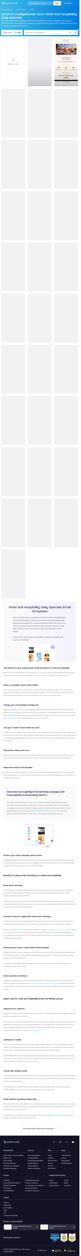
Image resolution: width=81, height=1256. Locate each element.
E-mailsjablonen (6, 9)
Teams (50, 1163)
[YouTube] (73, 1142)
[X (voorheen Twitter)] (66, 1142)
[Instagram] (60, 1142)
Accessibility (7, 1208)
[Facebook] (54, 1142)
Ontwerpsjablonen (34, 1155)
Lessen (63, 1158)
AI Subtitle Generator (32, 1180)
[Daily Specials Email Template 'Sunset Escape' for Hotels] (66, 164)
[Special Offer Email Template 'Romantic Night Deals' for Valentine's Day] (40, 471)
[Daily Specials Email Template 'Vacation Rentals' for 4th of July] (40, 113)
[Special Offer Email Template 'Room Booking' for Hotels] (13, 523)
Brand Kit (13, 718)
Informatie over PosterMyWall (13, 1155)
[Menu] (76, 3)
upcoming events (53, 930)
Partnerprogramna (9, 1163)
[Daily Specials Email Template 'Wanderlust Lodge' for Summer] (13, 574)
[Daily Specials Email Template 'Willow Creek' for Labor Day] (66, 318)
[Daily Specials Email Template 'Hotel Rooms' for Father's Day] (66, 471)
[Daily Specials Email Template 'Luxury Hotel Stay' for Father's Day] (66, 215)
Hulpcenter (7, 1205)
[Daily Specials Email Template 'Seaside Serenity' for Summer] (13, 164)
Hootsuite (67, 1185)
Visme (66, 1180)
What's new (7, 1158)
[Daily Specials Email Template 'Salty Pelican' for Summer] (66, 420)
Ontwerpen (7, 32)
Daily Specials (21, 9)
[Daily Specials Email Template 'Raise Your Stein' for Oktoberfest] (66, 369)
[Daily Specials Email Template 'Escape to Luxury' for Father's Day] (40, 318)
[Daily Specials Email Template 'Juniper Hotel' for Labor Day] (40, 215)
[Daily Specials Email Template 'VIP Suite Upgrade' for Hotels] (40, 369)
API (4, 1213)
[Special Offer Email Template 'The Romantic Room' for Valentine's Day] (66, 113)
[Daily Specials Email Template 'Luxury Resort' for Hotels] (40, 420)
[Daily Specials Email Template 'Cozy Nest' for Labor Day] (40, 164)
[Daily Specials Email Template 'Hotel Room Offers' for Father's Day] (13, 267)
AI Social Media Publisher (11, 1183)
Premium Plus (52, 1161)
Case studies (7, 1161)
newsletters (20, 930)
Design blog (65, 1161)
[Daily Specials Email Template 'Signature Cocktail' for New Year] (13, 369)
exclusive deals (66, 930)
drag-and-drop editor (34, 1030)
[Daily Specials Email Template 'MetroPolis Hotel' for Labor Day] (40, 267)
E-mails (18, 32)
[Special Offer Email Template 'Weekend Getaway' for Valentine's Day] (66, 267)
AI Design (6, 1180)
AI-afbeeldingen (8, 1191)
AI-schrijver (7, 1188)
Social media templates (35, 1161)
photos (47, 675)
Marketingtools (33, 1166)
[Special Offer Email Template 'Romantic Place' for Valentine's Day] (40, 523)
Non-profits (52, 1168)
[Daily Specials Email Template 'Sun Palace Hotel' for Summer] (13, 113)
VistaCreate (53, 1183)
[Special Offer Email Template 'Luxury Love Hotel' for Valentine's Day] (13, 471)
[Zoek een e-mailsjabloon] (47, 32)
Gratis (50, 1155)
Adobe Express (54, 1185)
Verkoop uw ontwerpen (11, 1166)
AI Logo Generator (31, 1188)
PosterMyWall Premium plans (46, 811)
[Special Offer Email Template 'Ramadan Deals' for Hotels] (40, 62)
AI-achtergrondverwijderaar (34, 1185)
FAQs (5, 1210)
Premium (51, 1158)
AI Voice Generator (31, 1183)
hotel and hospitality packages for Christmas (44, 983)
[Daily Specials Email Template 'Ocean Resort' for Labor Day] (13, 215)
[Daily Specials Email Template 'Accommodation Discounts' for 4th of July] (13, 420)
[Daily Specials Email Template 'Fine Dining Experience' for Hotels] (66, 62)
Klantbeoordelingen (10, 1168)
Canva (51, 1180)
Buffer (66, 1183)
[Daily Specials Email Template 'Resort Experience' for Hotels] (66, 523)
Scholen (50, 1166)
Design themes (33, 1163)
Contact (6, 1202)
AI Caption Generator (32, 1191)
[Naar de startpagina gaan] (9, 3)
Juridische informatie (10, 1215)
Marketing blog (66, 1163)
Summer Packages (58, 1115)
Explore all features (34, 1168)
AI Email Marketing (9, 1185)
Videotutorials (66, 1155)
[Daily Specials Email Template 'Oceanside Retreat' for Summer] (13, 318)
